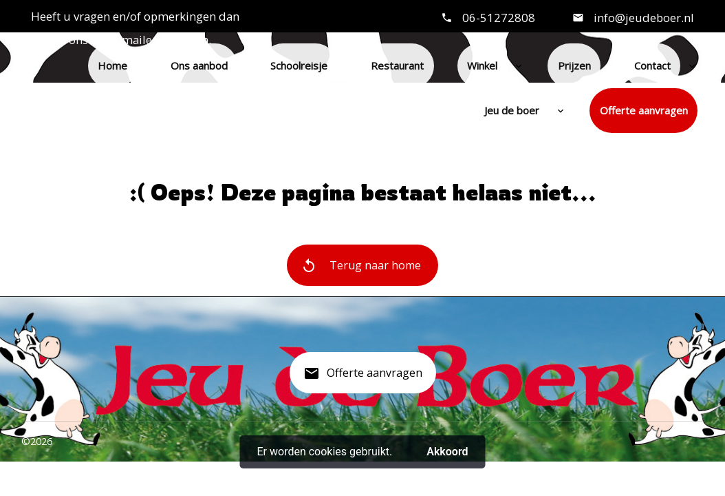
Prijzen (574, 65)
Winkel (482, 65)
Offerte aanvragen (644, 110)
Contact (652, 65)
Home (112, 65)
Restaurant (397, 65)
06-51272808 (498, 17)
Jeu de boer (511, 110)
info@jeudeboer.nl (642, 17)
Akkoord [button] (447, 451)
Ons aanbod (199, 65)
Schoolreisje (298, 65)
